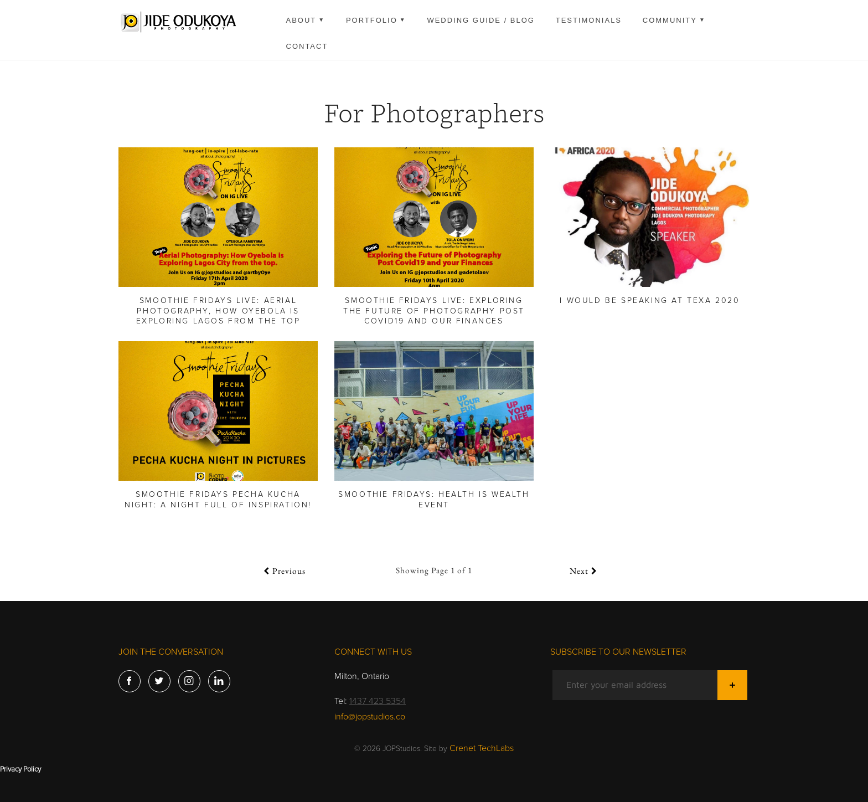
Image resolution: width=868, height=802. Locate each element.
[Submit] (732, 685)
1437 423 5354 (377, 701)
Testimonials (589, 20)
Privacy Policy (20, 769)
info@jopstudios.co (369, 716)
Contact (307, 46)
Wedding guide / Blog (481, 20)
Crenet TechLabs (482, 748)
